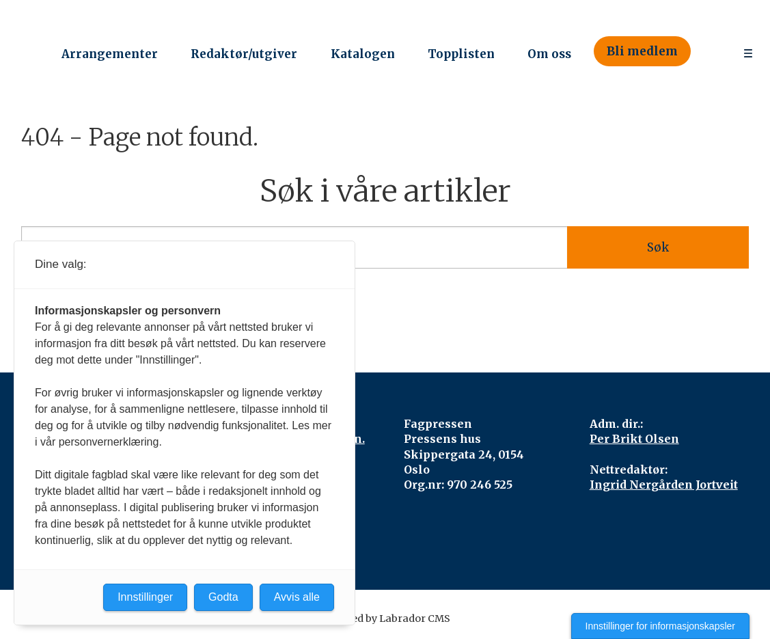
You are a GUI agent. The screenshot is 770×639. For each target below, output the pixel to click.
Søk (658, 247)
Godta (223, 597)
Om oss (549, 54)
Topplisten (461, 54)
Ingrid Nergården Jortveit (664, 484)
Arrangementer (109, 54)
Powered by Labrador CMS (385, 618)
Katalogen (363, 54)
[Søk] (710, 52)
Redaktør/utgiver (244, 54)
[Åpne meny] (748, 51)
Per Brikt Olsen (634, 439)
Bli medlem (642, 51)
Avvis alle (297, 597)
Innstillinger (145, 597)
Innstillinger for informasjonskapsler (660, 626)
